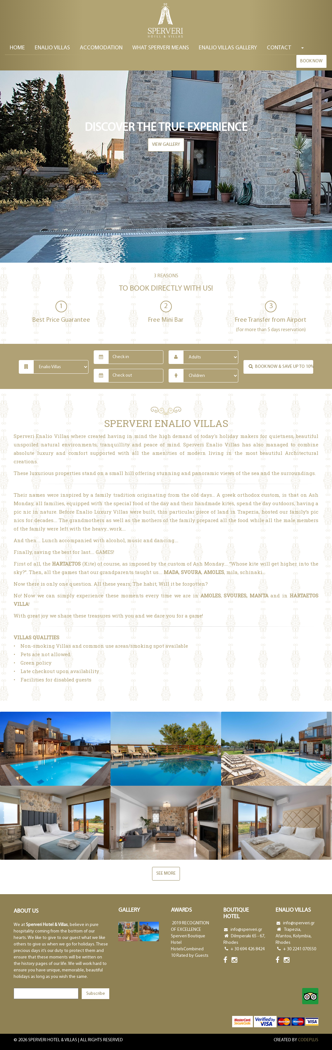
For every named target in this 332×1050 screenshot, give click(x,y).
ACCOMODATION (101, 48)
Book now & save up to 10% (280, 366)
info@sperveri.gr (246, 929)
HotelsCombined (187, 949)
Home (17, 48)
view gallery (166, 144)
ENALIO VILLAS (52, 48)
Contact (279, 48)
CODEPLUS (308, 1040)
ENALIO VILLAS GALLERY (228, 48)
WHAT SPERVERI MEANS (160, 48)
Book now (311, 61)
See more (166, 873)
